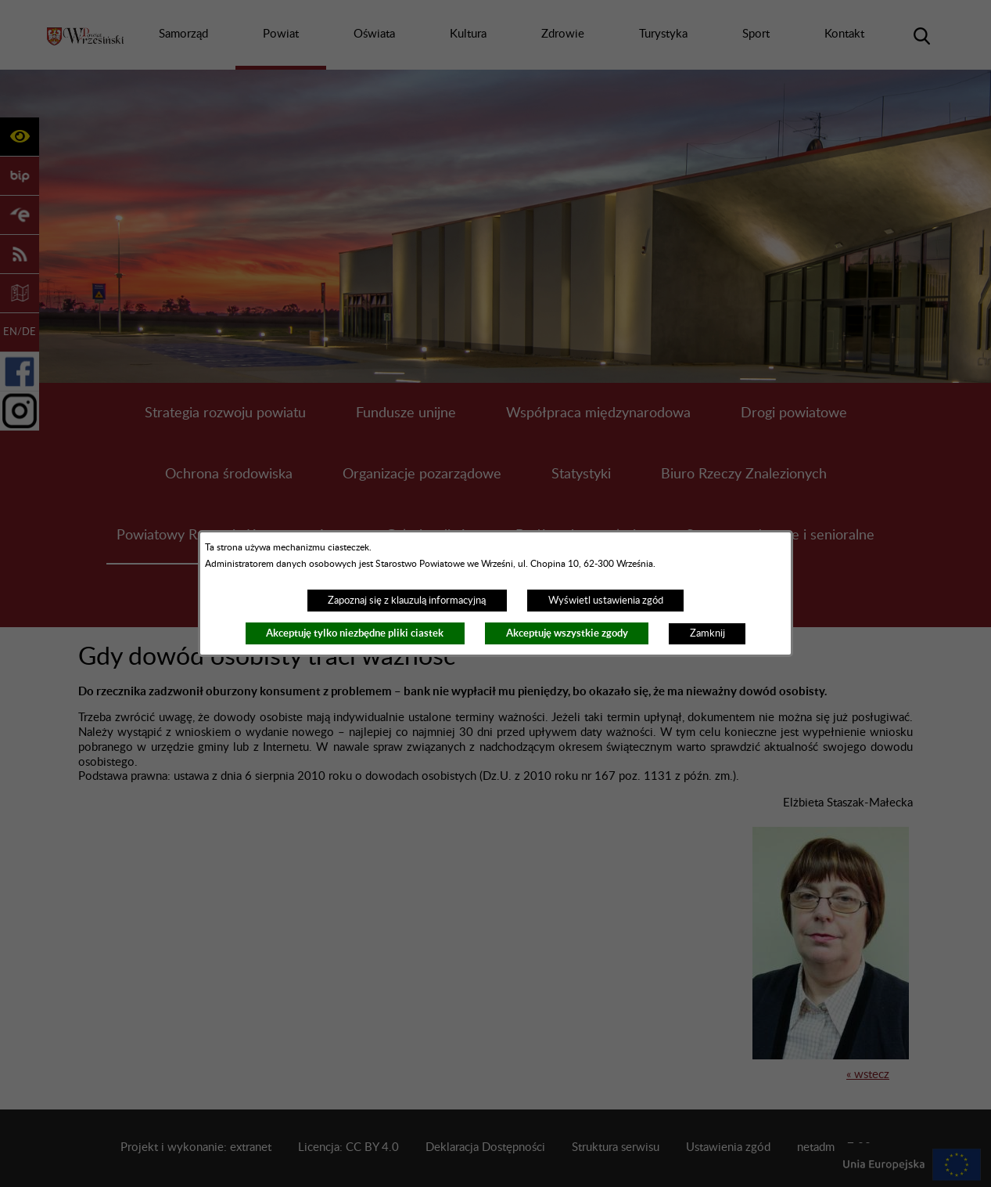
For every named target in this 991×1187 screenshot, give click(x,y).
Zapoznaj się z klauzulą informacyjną (407, 600)
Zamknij (707, 633)
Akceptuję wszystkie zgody (567, 633)
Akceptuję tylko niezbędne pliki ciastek (354, 633)
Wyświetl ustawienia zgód (605, 600)
